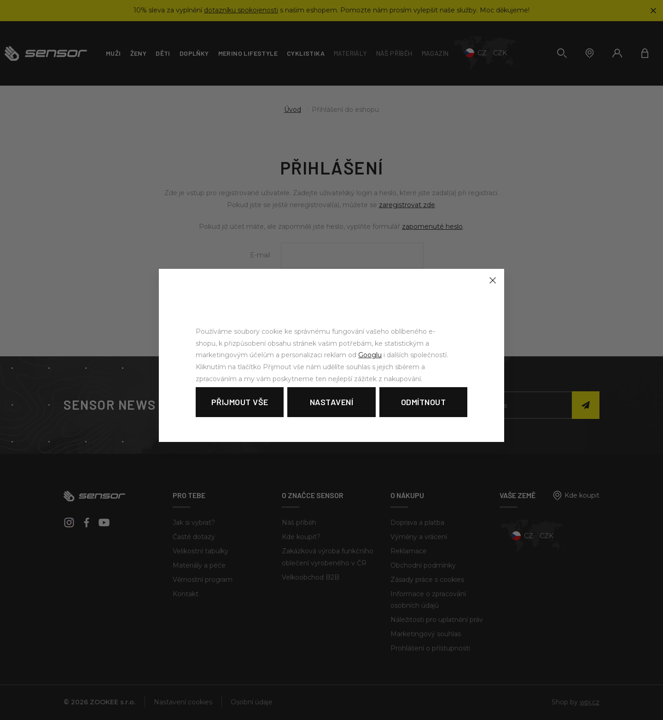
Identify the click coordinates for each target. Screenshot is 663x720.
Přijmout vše (239, 402)
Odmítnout (423, 402)
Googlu (370, 355)
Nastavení (332, 402)
